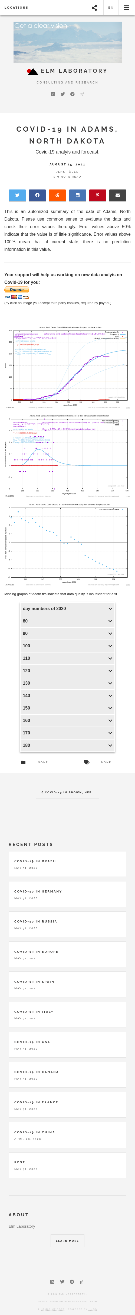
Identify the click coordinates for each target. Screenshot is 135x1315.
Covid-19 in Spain (34, 982)
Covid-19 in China (34, 1132)
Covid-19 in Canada (36, 1072)
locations (17, 7)
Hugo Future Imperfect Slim (73, 1301)
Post (19, 1162)
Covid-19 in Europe (36, 952)
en (111, 7)
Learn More (67, 1240)
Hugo (92, 1309)
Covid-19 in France (36, 1102)
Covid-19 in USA (32, 1042)
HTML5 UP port (53, 1309)
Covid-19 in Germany (38, 891)
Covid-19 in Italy (34, 1012)
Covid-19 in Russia (35, 921)
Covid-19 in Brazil (35, 861)
